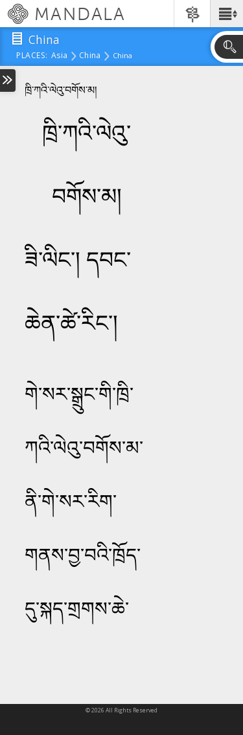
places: (32, 56)
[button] (226, 13)
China (89, 56)
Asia (59, 56)
